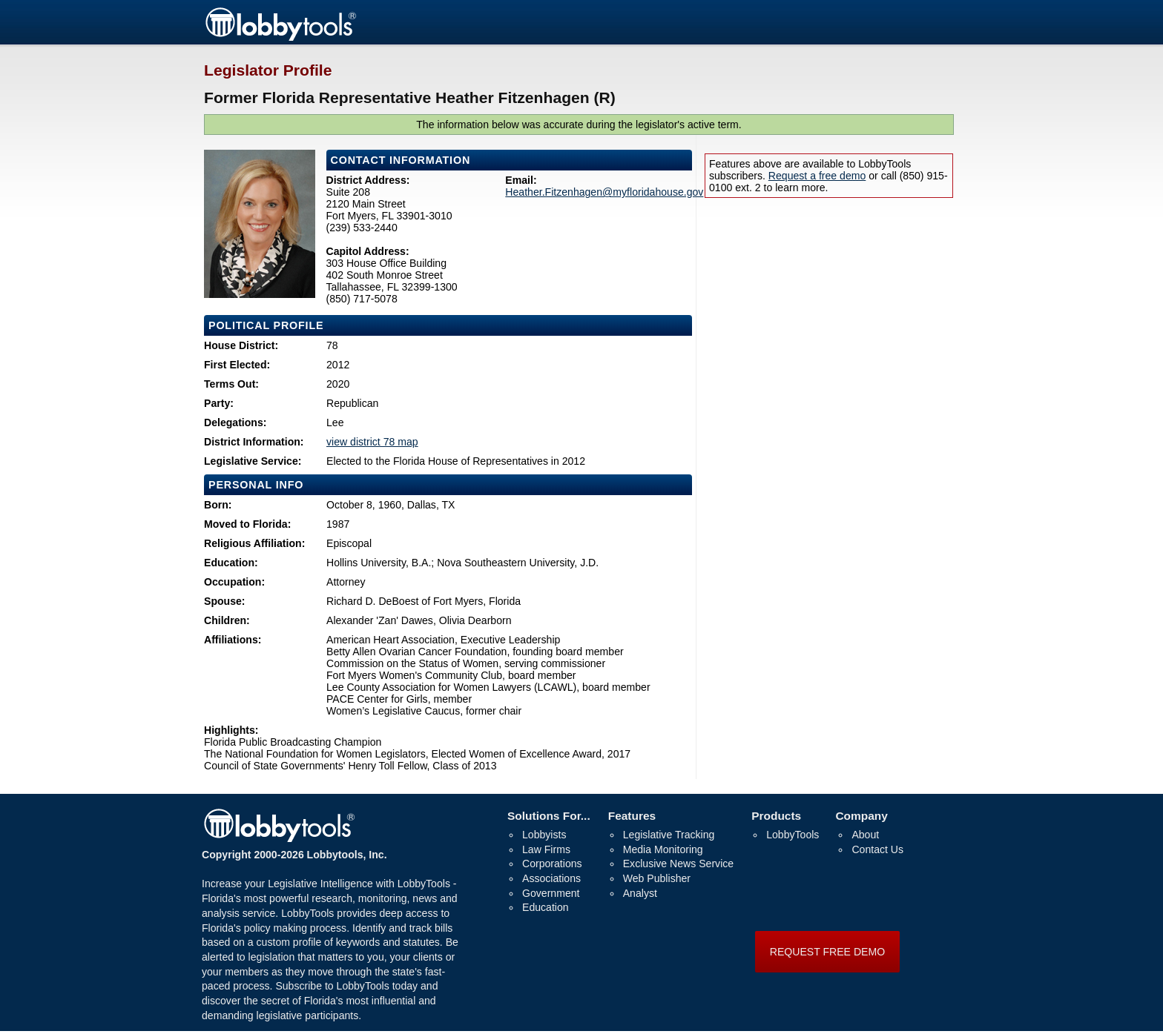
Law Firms (546, 849)
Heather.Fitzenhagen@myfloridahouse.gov (604, 192)
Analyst (640, 893)
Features (632, 815)
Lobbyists (544, 835)
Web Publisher (657, 878)
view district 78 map (372, 442)
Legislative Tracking (669, 835)
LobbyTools (792, 835)
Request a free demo (817, 176)
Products (776, 815)
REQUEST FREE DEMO (827, 952)
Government (550, 893)
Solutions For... (548, 815)
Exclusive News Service (678, 863)
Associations (551, 878)
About (865, 835)
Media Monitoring (663, 849)
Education (545, 907)
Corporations (552, 863)
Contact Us (877, 849)
